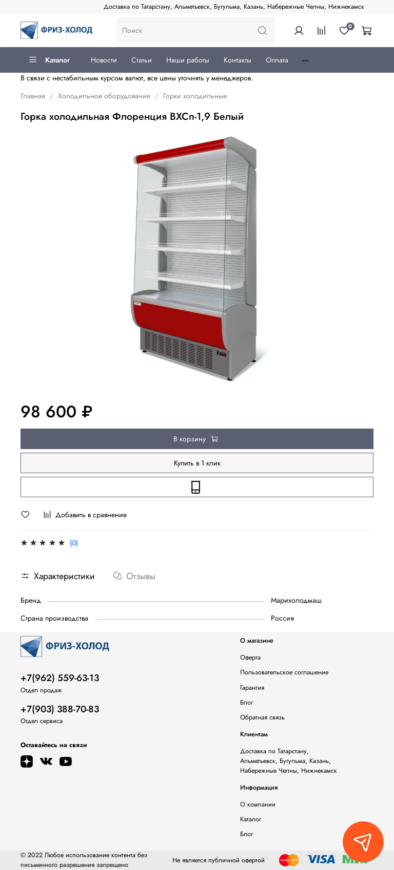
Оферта (250, 657)
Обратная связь (262, 717)
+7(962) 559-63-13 (60, 678)
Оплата (277, 60)
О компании (257, 804)
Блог (246, 702)
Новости (104, 60)
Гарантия (252, 687)
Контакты (237, 60)
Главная (33, 96)
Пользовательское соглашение (284, 672)
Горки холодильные (195, 96)
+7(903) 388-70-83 (60, 709)
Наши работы (187, 60)
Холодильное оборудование (104, 96)
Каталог (49, 60)
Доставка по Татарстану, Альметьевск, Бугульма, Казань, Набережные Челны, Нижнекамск (234, 6)
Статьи (141, 60)
